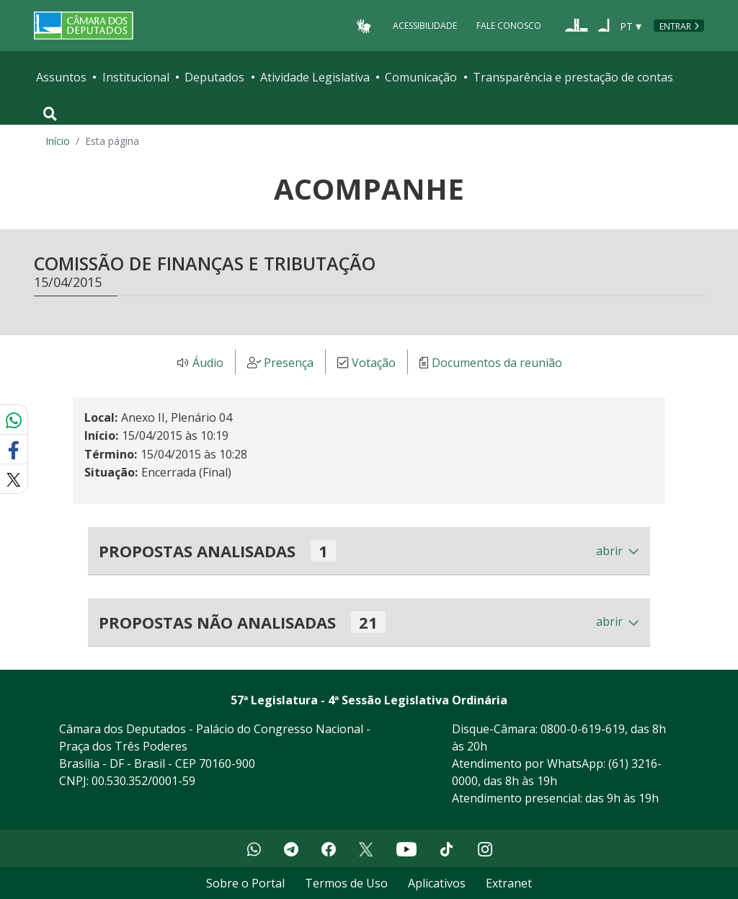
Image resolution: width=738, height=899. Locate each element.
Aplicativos (437, 883)
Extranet (509, 883)
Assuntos (61, 77)
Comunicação (421, 77)
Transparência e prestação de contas (573, 77)
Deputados (214, 77)
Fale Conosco (508, 25)
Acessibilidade (425, 25)
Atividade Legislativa (315, 77)
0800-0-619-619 (583, 729)
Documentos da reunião (497, 363)
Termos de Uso (346, 883)
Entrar (675, 26)
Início (57, 141)
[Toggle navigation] (50, 114)
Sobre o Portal (245, 883)
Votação (374, 363)
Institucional (135, 77)
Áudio (207, 363)
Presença (289, 363)
